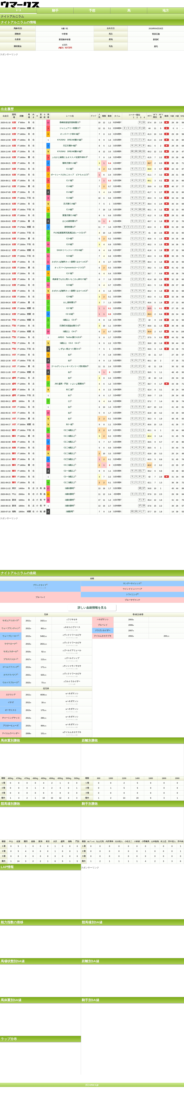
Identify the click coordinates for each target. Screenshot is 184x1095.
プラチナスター (10, 659)
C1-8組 (69, 186)
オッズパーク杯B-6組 (69, 134)
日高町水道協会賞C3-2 (69, 326)
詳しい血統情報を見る (92, 607)
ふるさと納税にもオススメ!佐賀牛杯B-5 (69, 157)
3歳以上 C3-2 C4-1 (69, 343)
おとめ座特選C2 (69, 221)
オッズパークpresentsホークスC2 (69, 267)
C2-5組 (69, 244)
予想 (92, 10)
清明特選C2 (69, 227)
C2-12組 (69, 314)
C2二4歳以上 (69, 430)
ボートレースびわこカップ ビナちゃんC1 (69, 175)
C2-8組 (69, 285)
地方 (165, 10)
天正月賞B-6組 (69, 146)
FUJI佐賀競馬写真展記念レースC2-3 (69, 233)
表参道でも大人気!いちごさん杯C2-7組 (69, 279)
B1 (69, 395)
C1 (69, 401)
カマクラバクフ (10, 675)
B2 (69, 355)
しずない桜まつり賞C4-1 (69, 349)
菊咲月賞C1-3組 (69, 163)
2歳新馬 (69, 511)
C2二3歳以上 (69, 453)
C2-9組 (69, 297)
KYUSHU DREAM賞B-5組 (69, 140)
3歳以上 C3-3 (69, 320)
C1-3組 (69, 169)
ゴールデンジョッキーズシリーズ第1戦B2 (69, 366)
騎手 (55, 10)
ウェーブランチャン (10, 628)
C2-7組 (69, 273)
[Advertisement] (92, 78)
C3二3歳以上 (69, 465)
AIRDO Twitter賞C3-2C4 (69, 337)
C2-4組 (69, 238)
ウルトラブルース (10, 682)
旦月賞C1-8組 (69, 204)
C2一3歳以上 (69, 471)
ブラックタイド (39, 585)
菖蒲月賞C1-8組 (69, 215)
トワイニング (132, 594)
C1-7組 (69, 180)
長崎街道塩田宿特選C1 (69, 122)
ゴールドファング (10, 667)
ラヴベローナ (10, 644)
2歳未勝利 (69, 488)
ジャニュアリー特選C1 (69, 128)
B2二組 (69, 389)
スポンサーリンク (9, 54)
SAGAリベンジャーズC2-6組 (69, 250)
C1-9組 (69, 192)
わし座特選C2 (69, 302)
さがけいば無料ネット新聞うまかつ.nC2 (69, 262)
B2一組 (69, 424)
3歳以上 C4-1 (69, 331)
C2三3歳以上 (69, 459)
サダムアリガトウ (10, 620)
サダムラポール (10, 651)
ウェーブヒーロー (10, 636)
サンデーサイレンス (131, 583)
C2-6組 (69, 256)
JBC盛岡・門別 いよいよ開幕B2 (69, 384)
